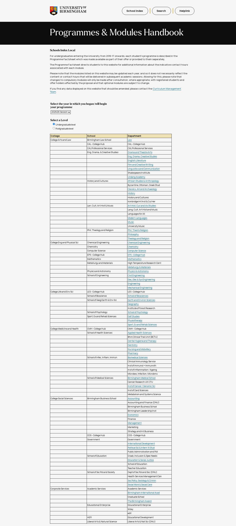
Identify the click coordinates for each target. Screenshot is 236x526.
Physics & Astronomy (138, 271)
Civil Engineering (136, 275)
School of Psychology (138, 312)
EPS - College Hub (136, 254)
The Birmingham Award (140, 501)
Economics (133, 414)
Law (130, 139)
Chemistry (133, 246)
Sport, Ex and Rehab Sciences (142, 324)
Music (131, 222)
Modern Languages (137, 218)
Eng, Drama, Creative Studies (142, 156)
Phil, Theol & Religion (138, 230)
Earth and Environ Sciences (141, 300)
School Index (135, 11)
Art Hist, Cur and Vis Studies (142, 205)
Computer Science (137, 250)
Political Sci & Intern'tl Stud (141, 447)
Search (161, 11)
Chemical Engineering (139, 242)
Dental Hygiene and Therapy (142, 340)
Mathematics (134, 259)
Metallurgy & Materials (139, 267)
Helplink (184, 11)
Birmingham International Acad (144, 492)
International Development (141, 443)
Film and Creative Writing (140, 164)
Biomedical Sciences (138, 357)
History (131, 193)
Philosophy (133, 234)
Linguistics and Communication (144, 168)
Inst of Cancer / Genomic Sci (141, 386)
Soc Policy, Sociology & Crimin (142, 480)
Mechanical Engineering (140, 287)
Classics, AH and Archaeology (142, 189)
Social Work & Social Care (140, 484)
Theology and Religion (138, 238)
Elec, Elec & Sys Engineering (141, 279)
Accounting (134, 398)
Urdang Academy (136, 176)
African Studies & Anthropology (143, 180)
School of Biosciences (138, 295)
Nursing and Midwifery (139, 349)
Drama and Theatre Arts (140, 152)
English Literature (137, 160)
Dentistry (132, 345)
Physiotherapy (135, 320)
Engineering (134, 283)
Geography (133, 304)
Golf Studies (134, 316)
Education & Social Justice (141, 460)
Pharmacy (133, 353)
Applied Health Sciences (140, 332)
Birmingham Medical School (142, 377)
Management (135, 423)
